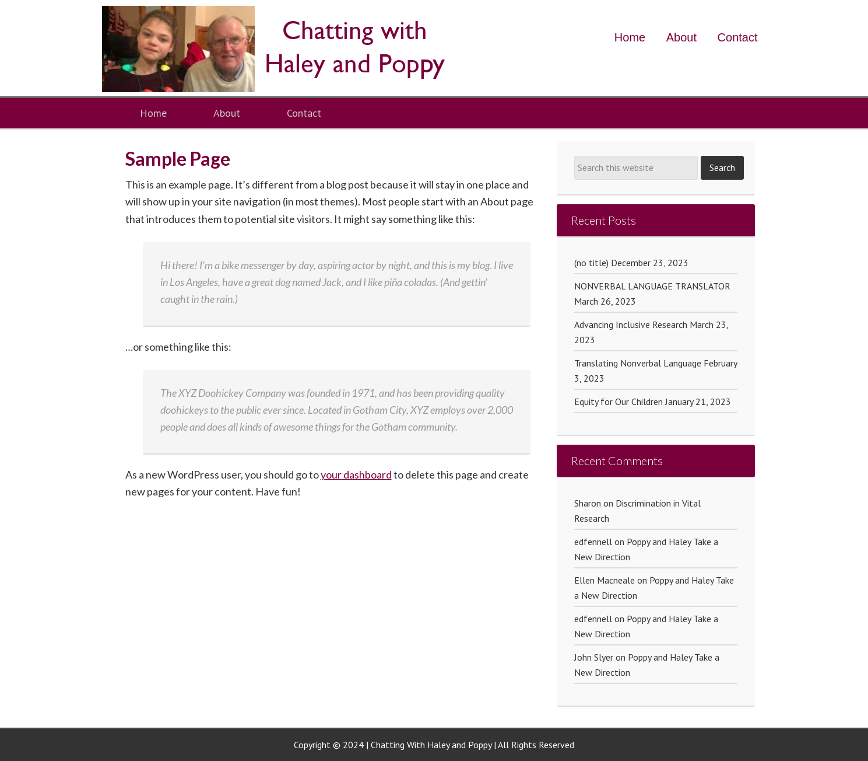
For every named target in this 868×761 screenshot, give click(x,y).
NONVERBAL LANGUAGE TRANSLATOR (652, 286)
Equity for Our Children (618, 401)
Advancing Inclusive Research (630, 324)
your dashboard (356, 474)
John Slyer (593, 657)
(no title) (591, 262)
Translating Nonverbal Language (637, 363)
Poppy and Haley (277, 49)
